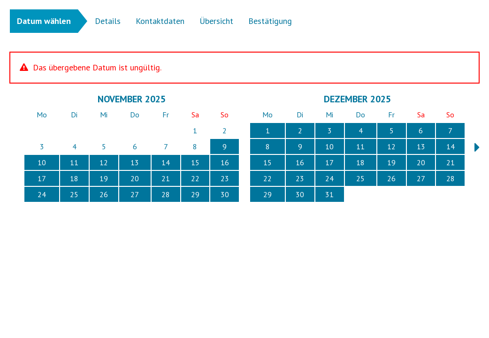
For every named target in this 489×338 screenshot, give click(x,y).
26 (103, 194)
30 (225, 194)
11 (74, 162)
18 (74, 178)
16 (225, 162)
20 (134, 178)
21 (165, 178)
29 (195, 194)
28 (165, 194)
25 (74, 194)
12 (103, 162)
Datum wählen (44, 20)
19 (103, 178)
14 (165, 162)
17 (42, 178)
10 (42, 162)
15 (195, 162)
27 (134, 194)
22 (195, 178)
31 (329, 194)
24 (42, 194)
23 (225, 178)
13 (134, 162)
